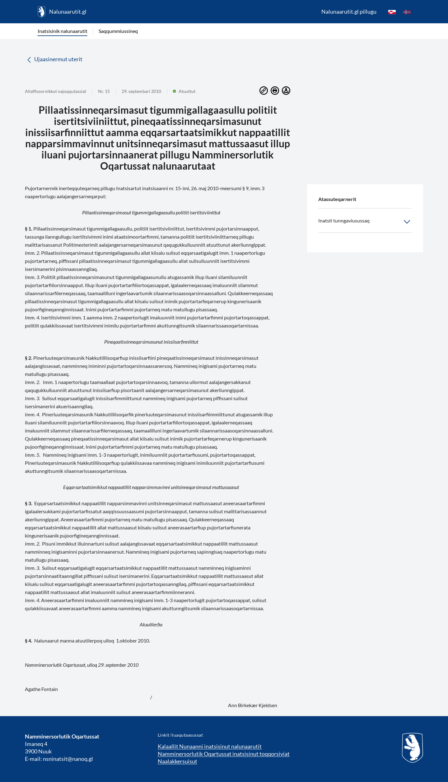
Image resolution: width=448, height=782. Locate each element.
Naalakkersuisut (177, 761)
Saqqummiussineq (118, 31)
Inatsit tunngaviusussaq (365, 222)
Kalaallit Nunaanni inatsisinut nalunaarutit (210, 746)
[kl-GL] (392, 11)
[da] (407, 11)
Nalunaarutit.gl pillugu (348, 11)
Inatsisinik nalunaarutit (62, 31)
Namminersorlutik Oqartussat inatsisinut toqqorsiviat (224, 753)
